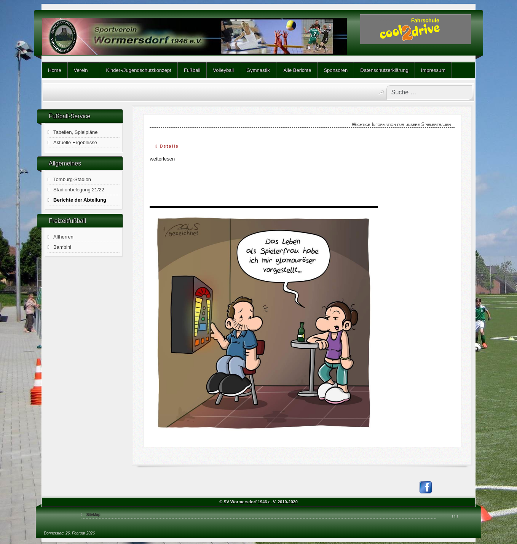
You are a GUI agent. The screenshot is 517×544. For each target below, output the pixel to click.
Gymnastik (258, 70)
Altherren (63, 237)
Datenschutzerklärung (384, 70)
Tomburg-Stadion (72, 179)
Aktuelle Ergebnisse (75, 142)
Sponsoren (336, 70)
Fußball (192, 70)
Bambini (62, 247)
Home (54, 70)
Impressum (433, 70)
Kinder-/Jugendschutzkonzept (138, 70)
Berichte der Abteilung (79, 200)
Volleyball (223, 70)
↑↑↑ (455, 516)
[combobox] (429, 92)
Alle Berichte (296, 70)
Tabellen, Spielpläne (75, 132)
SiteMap (93, 514)
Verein (81, 70)
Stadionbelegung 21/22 (78, 189)
